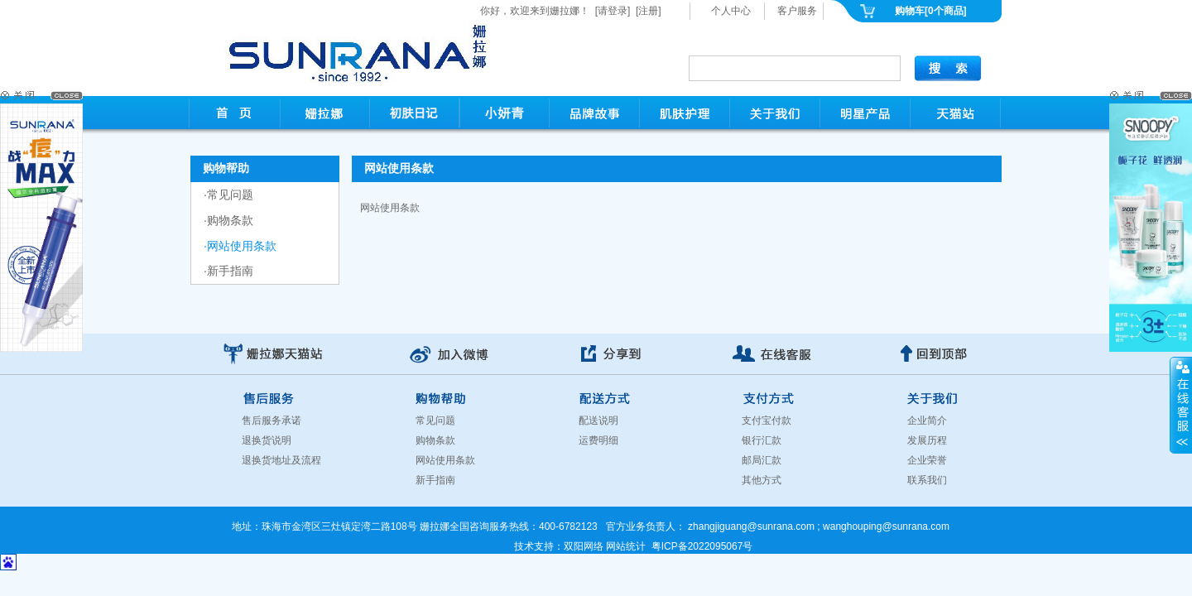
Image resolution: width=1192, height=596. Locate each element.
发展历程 (927, 440)
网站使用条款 (445, 460)
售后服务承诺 (271, 420)
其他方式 (761, 480)
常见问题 (435, 420)
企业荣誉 (927, 460)
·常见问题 (228, 194)
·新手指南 (228, 270)
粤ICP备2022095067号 (702, 546)
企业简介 (927, 420)
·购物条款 (228, 220)
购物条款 (435, 440)
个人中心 (731, 11)
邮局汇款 (761, 460)
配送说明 (598, 420)
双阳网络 (583, 546)
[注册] (648, 11)
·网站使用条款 (240, 245)
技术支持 (534, 546)
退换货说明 (266, 440)
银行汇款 (761, 440)
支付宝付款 (766, 420)
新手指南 (435, 480)
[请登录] (613, 11)
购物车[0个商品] (931, 11)
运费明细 (598, 440)
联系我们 (927, 480)
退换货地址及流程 (281, 460)
